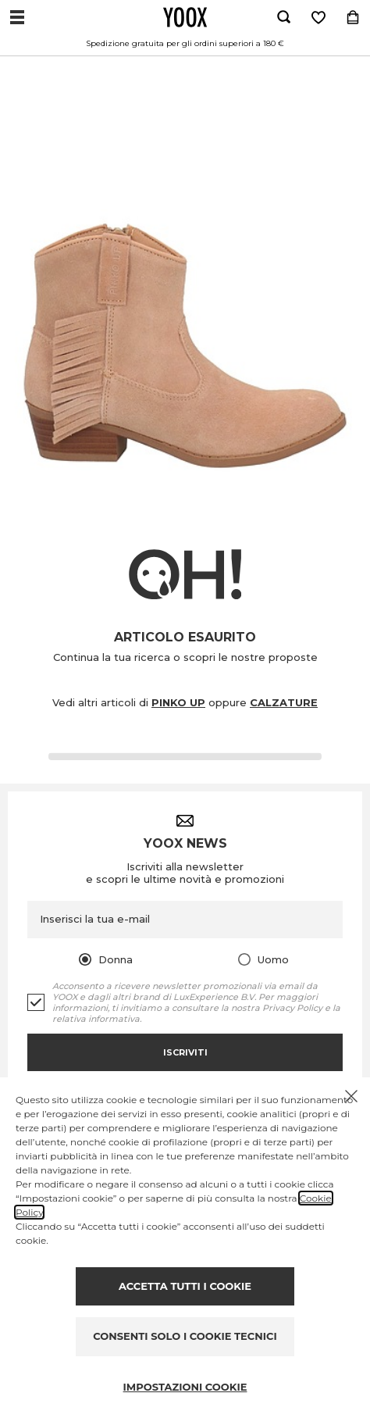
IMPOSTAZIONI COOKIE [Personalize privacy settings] (185, 1386)
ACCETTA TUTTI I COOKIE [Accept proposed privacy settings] (185, 1286)
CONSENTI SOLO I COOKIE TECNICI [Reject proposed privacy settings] (184, 1336)
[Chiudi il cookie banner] (351, 1096)
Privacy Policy (292, 1007)
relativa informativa (96, 1018)
